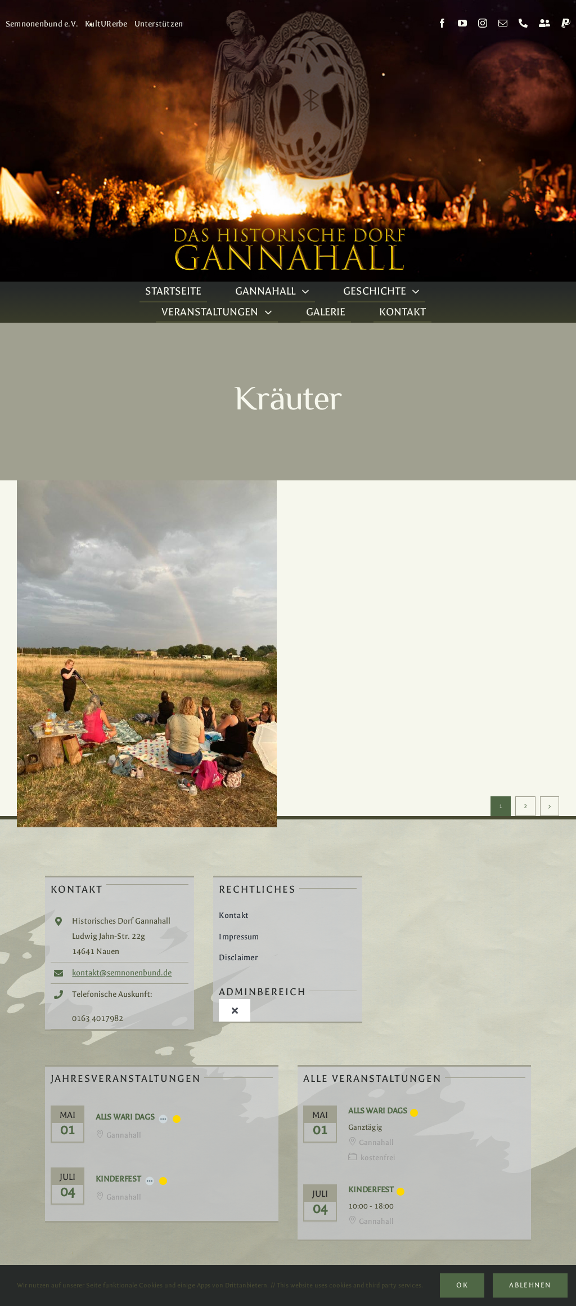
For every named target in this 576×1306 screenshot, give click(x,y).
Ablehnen (530, 1285)
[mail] (502, 23)
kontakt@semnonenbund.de (122, 973)
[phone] (523, 23)
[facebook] (442, 23)
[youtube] (462, 23)
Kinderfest (118, 1179)
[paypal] (565, 23)
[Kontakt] (544, 23)
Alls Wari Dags (125, 1117)
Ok (462, 1285)
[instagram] (482, 23)
